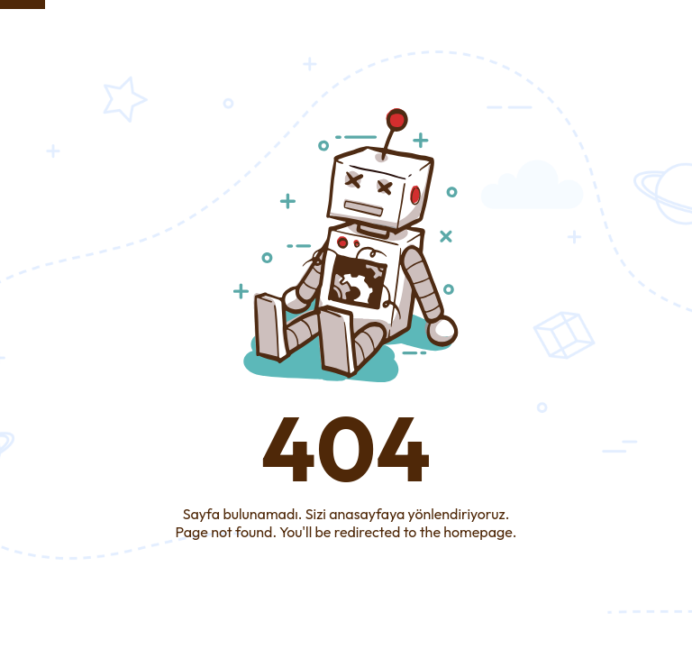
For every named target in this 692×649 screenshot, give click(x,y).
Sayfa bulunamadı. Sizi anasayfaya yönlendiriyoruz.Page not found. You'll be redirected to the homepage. (346, 523)
